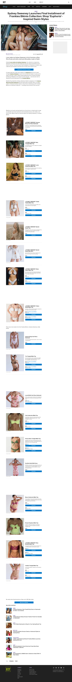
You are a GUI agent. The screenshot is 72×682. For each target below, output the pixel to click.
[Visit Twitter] (56, 668)
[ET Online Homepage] (4, 2)
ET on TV (19, 674)
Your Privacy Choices (33, 674)
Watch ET (41, 2)
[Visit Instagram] (58, 668)
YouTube (19, 673)
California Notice (32, 673)
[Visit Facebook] (53, 668)
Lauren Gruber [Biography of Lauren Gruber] (10, 53)
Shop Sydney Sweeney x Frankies (23, 69)
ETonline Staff (20, 676)
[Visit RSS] (63, 668)
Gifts (50, 6)
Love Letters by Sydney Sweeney (18, 62)
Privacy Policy (31, 670)
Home (29, 6)
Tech (33, 6)
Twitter (19, 671)
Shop (5, 7)
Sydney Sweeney (14, 74)
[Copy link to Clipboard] (42, 54)
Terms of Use (31, 669)
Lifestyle (38, 6)
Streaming (44, 6)
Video (35, 2)
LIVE (30, 2)
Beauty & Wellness (21, 6)
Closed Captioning (32, 671)
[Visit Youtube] (61, 668)
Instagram (19, 670)
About (19, 675)
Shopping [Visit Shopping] (11, 661)
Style (14, 6)
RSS (18, 678)
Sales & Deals (56, 6)
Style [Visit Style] (16, 661)
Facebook (19, 669)
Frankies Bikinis (26, 78)
